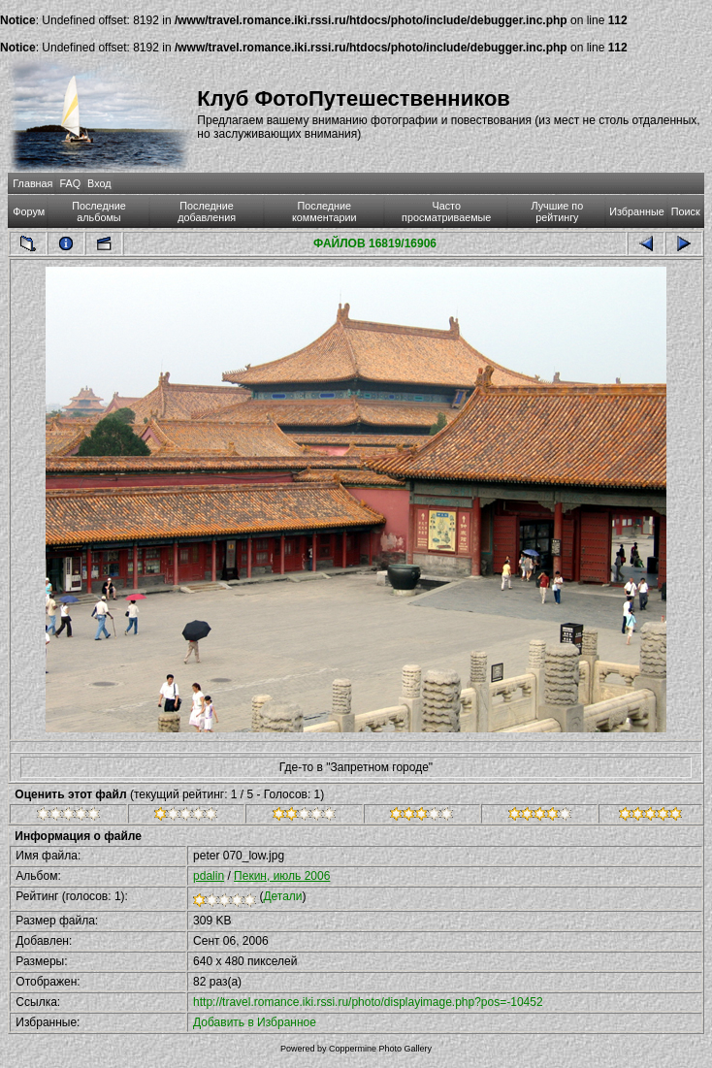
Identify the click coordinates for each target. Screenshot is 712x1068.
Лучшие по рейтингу (557, 211)
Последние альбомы (99, 211)
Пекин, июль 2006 (282, 876)
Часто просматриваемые (446, 211)
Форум (29, 211)
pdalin (208, 876)
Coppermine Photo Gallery (380, 1048)
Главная (32, 183)
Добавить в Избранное (254, 1022)
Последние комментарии (324, 211)
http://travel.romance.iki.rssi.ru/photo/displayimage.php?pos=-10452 (368, 1002)
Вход (99, 183)
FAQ (70, 183)
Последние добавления (207, 211)
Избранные (636, 211)
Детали (282, 896)
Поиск (685, 211)
